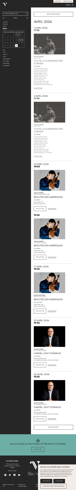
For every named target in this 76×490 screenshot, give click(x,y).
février (5, 24)
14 (10, 40)
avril (5, 28)
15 (13, 40)
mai (4, 50)
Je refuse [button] (59, 481)
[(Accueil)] (36, 468)
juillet (5, 54)
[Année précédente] (3, 18)
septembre (6, 59)
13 (7, 40)
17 (19, 40)
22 (13, 42)
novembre (6, 63)
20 (7, 42)
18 (22, 40)
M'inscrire (38, 449)
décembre (6, 65)
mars (4, 26)
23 (16, 42)
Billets (40, 208)
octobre (6, 61)
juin (4, 52)
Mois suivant (53, 427)
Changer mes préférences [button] (53, 486)
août (4, 56)
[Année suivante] (27, 18)
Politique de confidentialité (22, 485)
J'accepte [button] (46, 481)
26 (5, 45)
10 (19, 37)
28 (10, 45)
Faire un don (67, 1)
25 (22, 42)
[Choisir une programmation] (15, 14)
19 (4, 42)
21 (10, 42)
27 (7, 45)
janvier (5, 22)
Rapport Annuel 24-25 (8, 485)
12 (4, 40)
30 (16, 45)
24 (19, 42)
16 (16, 40)
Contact (58, 1)
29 (13, 45)
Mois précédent (53, 14)
